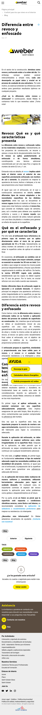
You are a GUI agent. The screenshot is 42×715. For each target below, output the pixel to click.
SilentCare (7, 549)
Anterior (13, 538)
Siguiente (28, 538)
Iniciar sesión (21, 587)
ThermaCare (20, 549)
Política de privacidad (25, 699)
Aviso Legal (6, 699)
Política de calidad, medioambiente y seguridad (18, 701)
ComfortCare (8, 554)
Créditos (14, 699)
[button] (38, 24)
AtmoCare (21, 554)
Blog (5, 531)
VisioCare (33, 554)
